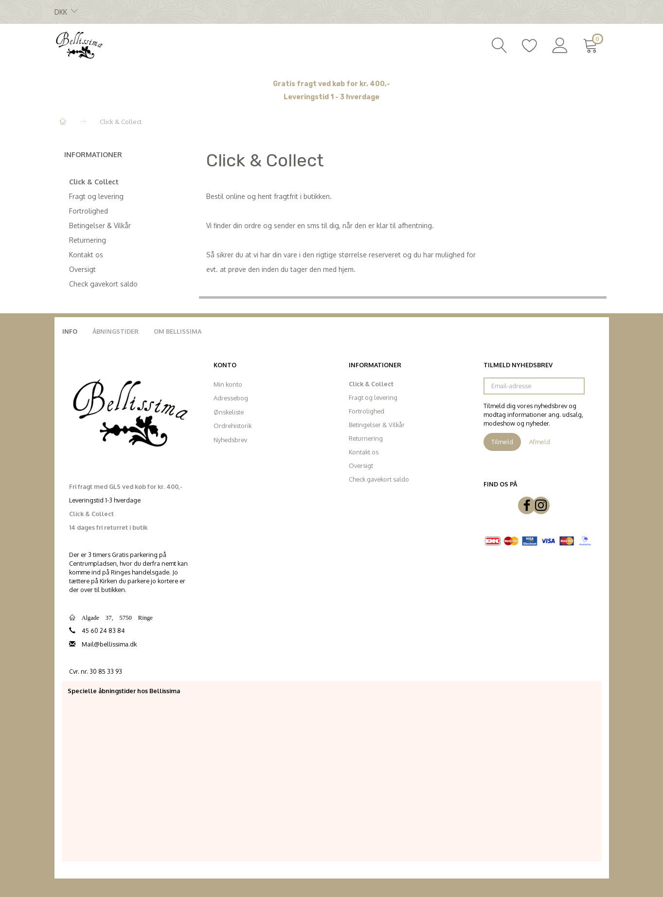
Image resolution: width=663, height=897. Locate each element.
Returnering (87, 240)
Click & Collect (94, 182)
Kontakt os (86, 255)
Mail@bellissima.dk (109, 644)
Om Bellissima (177, 331)
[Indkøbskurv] (592, 44)
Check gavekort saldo (103, 284)
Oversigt (82, 269)
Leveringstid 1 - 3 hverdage (331, 97)
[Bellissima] (78, 44)
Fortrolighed (88, 211)
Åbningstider (115, 331)
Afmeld (539, 442)
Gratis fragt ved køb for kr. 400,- (331, 84)
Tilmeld (502, 442)
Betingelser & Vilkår (100, 225)
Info (69, 331)
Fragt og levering (96, 196)
